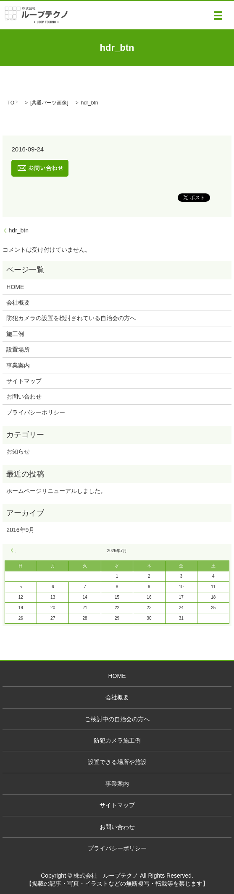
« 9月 (13, 550)
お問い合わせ (24, 396)
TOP (13, 103)
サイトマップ (24, 381)
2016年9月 (20, 529)
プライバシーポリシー (35, 412)
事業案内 (18, 365)
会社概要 (18, 302)
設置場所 (18, 349)
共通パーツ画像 (49, 103)
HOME (15, 287)
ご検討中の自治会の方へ (117, 719)
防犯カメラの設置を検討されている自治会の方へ (71, 318)
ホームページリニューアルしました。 (56, 490)
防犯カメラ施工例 (117, 740)
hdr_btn (19, 230)
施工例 (15, 334)
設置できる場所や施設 (117, 761)
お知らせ (18, 451)
